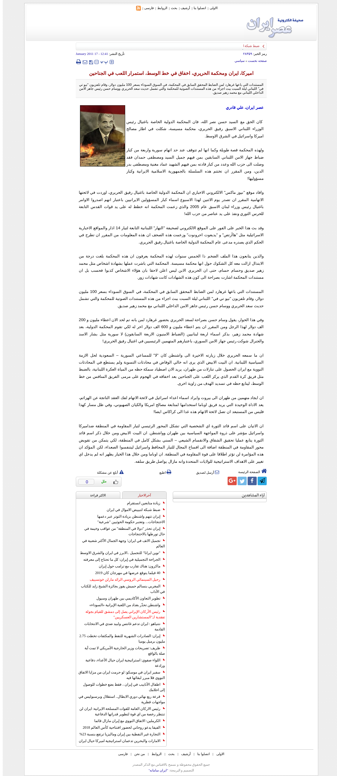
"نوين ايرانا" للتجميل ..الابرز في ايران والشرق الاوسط (119, 553)
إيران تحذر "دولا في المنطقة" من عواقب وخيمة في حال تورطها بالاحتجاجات (122, 531)
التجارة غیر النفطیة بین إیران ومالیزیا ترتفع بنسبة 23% (119, 734)
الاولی (211, 8)
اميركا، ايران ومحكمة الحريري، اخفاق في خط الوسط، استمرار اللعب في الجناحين (168, 73)
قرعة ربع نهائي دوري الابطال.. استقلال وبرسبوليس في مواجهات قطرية (119, 699)
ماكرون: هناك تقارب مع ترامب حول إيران (129, 566)
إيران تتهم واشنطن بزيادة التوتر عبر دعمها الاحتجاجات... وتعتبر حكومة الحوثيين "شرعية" (128, 519)
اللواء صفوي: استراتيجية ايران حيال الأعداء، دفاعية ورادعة (122, 663)
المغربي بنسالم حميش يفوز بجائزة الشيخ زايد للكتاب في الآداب (120, 589)
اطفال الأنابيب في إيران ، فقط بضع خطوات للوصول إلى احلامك (121, 687)
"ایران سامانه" (155, 770)
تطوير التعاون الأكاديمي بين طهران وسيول (128, 598)
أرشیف (182, 8)
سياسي (237, 60)
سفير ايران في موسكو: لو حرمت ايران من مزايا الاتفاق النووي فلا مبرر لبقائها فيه (119, 675)
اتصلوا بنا (197, 8)
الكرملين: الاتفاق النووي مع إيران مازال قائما (127, 721)
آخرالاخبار (141, 495)
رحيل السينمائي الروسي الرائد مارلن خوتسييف (124, 579)
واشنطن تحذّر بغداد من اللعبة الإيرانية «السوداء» (124, 605)
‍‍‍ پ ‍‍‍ (101, 62)
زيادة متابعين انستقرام (143, 503)
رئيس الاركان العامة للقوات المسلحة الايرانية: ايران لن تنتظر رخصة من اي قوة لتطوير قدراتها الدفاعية (119, 711)
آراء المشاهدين (250, 495)
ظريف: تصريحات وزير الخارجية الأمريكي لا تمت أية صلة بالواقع (122, 651)
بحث (171, 8)
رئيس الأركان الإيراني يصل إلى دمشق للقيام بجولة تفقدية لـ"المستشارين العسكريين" (122, 614)
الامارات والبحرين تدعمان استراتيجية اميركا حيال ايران (119, 741)
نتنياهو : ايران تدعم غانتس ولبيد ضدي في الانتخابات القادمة (122, 626)
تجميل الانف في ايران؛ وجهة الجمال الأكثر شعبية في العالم (120, 543)
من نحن (137, 754)
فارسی (146, 8)
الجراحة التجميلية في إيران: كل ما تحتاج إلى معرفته (121, 559)
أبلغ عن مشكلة (107, 472)
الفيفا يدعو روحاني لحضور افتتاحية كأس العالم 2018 (121, 727)
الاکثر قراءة (95, 495)
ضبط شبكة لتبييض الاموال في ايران (133, 510)
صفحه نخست (254, 60)
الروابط (160, 8)
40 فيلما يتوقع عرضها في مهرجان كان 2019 (127, 573)
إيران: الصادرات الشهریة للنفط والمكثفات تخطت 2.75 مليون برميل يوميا (119, 638)
